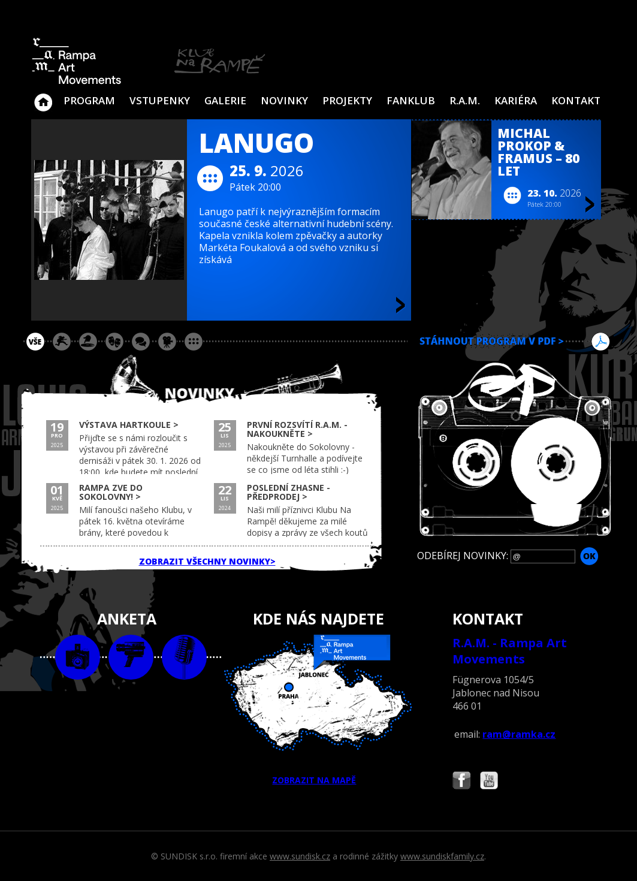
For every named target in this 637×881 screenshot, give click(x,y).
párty (88, 342)
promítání (167, 342)
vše (35, 342)
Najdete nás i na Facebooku (461, 781)
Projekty (347, 100)
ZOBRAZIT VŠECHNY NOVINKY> (207, 561)
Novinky (284, 100)
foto (77, 657)
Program (89, 100)
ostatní (194, 342)
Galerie (225, 100)
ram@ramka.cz (519, 734)
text (184, 657)
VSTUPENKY (159, 100)
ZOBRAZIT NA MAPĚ (318, 710)
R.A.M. (464, 100)
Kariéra (515, 100)
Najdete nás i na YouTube (489, 781)
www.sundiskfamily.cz (442, 856)
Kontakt (575, 100)
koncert (62, 342)
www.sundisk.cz (300, 856)
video (130, 657)
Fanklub (411, 100)
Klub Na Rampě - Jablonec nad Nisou (43, 96)
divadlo (114, 342)
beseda (141, 342)
